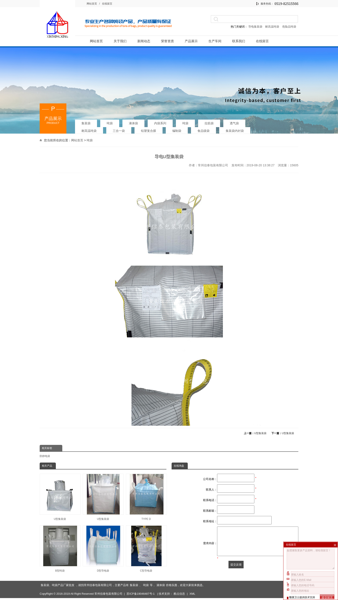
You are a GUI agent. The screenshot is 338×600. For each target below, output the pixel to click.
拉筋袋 (209, 121)
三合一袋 (119, 129)
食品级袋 (203, 129)
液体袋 (133, 121)
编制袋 (176, 129)
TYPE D (146, 497)
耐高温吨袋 (272, 26)
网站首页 (92, 3)
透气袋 (234, 121)
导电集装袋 (255, 26)
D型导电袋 (103, 548)
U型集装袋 (260, 433)
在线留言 (107, 3)
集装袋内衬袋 (235, 129)
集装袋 (86, 121)
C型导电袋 (146, 548)
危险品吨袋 (289, 26)
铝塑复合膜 (148, 129)
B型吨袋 (60, 548)
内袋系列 (160, 121)
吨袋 (110, 121)
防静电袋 (45, 456)
